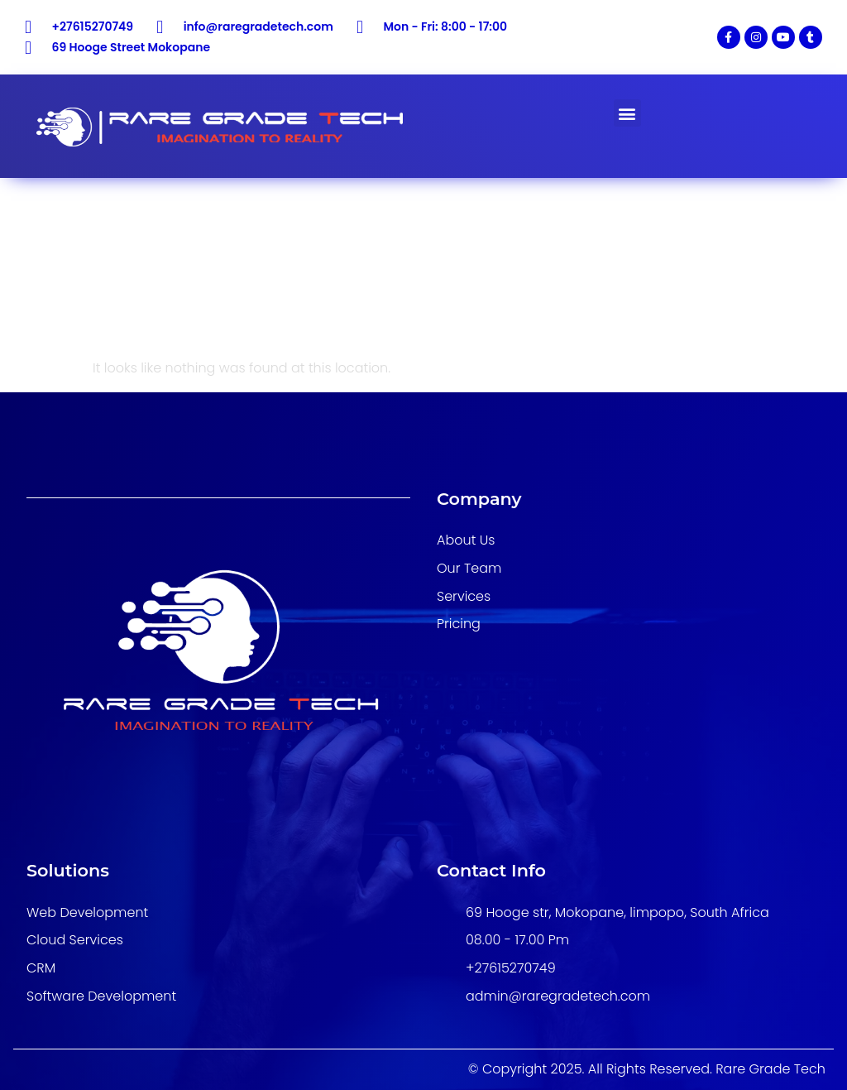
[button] (627, 113)
